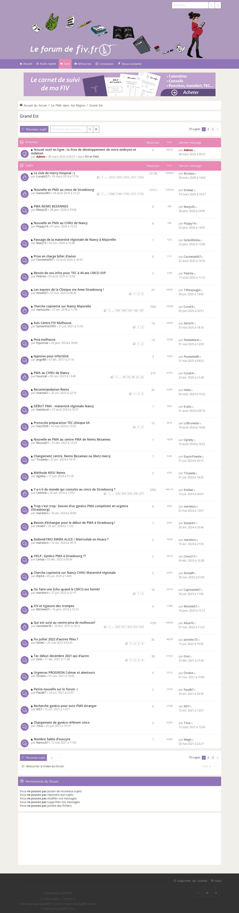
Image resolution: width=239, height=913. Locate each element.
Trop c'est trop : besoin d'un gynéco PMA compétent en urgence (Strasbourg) (79, 508)
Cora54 (188, 307)
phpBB (44, 904)
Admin (40, 157)
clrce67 (40, 526)
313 (135, 626)
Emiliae (188, 190)
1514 (111, 177)
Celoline (41, 493)
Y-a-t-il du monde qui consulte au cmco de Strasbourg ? (74, 489)
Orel (39, 659)
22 (142, 377)
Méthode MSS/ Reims (49, 473)
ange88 (41, 359)
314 (141, 626)
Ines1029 (42, 426)
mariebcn (42, 513)
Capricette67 (192, 590)
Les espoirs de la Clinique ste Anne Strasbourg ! (69, 289)
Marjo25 (41, 210)
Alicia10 (189, 323)
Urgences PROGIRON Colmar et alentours (64, 672)
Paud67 (41, 692)
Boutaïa (189, 173)
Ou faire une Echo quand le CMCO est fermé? (67, 589)
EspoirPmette (193, 456)
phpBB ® (66, 893)
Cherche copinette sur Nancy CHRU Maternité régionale (75, 572)
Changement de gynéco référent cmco (62, 722)
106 (135, 310)
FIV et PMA (92, 157)
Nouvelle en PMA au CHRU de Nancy (61, 223)
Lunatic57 (42, 176)
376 (135, 493)
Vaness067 (43, 193)
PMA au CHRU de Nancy (51, 373)
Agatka (40, 476)
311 (123, 626)
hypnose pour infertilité (51, 356)
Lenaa (40, 559)
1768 (111, 193)
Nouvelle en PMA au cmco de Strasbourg (64, 189)
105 (129, 310)
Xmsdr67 (42, 293)
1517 (133, 177)
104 (123, 310)
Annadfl (189, 573)
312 (129, 626)
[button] (217, 129)
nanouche (42, 310)
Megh (187, 739)
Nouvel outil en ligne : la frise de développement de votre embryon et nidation (83, 151)
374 (123, 493)
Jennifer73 (190, 640)
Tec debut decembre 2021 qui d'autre (61, 656)
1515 (118, 177)
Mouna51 (42, 443)
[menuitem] (83, 64)
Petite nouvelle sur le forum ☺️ (56, 689)
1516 (126, 177)
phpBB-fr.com (66, 909)
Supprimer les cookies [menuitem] (192, 880)
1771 (133, 193)
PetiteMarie (191, 340)
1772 (140, 193)
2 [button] (208, 129)
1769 (118, 193)
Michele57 (42, 609)
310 (118, 626)
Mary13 (41, 243)
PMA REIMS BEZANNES (51, 206)
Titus (39, 726)
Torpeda (42, 459)
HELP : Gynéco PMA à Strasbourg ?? (60, 556)
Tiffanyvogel (192, 290)
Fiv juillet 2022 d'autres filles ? (56, 639)
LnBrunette (191, 423)
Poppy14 (42, 226)
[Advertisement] (119, 838)
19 (128, 377)
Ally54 (40, 576)
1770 (126, 193)
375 (129, 493)
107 (141, 310)
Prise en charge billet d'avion (55, 256)
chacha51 (42, 393)
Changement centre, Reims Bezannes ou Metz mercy (72, 456)
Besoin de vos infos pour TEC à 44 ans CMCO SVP (70, 273)
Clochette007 (44, 260)
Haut (218, 880)
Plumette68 (191, 357)
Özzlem (41, 676)
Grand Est (29, 116)
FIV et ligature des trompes (54, 606)
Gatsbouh (42, 409)
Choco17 (189, 556)
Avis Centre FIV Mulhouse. (53, 323)
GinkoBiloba (192, 240)
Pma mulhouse (44, 339)
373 (118, 493)
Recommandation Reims (51, 389)
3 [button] (212, 129)
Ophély (188, 440)
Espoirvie (42, 343)
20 (133, 377)
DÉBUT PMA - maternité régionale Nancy (64, 406)
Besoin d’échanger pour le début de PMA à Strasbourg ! (74, 523)
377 (141, 493)
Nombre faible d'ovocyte (52, 739)
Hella (187, 390)
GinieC (40, 643)
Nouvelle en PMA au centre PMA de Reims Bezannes (72, 439)
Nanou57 (42, 742)
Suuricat (41, 376)
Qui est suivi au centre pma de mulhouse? (64, 622)
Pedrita (41, 276)
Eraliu (187, 406)
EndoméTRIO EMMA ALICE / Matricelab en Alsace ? (71, 539)
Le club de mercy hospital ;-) (54, 173)
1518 (140, 177)
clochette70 (43, 626)
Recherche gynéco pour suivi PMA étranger (65, 706)
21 (137, 377)
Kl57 (39, 709)
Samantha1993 (46, 326)
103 (118, 310)
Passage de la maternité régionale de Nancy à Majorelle (75, 239)
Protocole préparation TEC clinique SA (62, 423)
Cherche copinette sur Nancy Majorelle (62, 306)
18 (124, 377)
